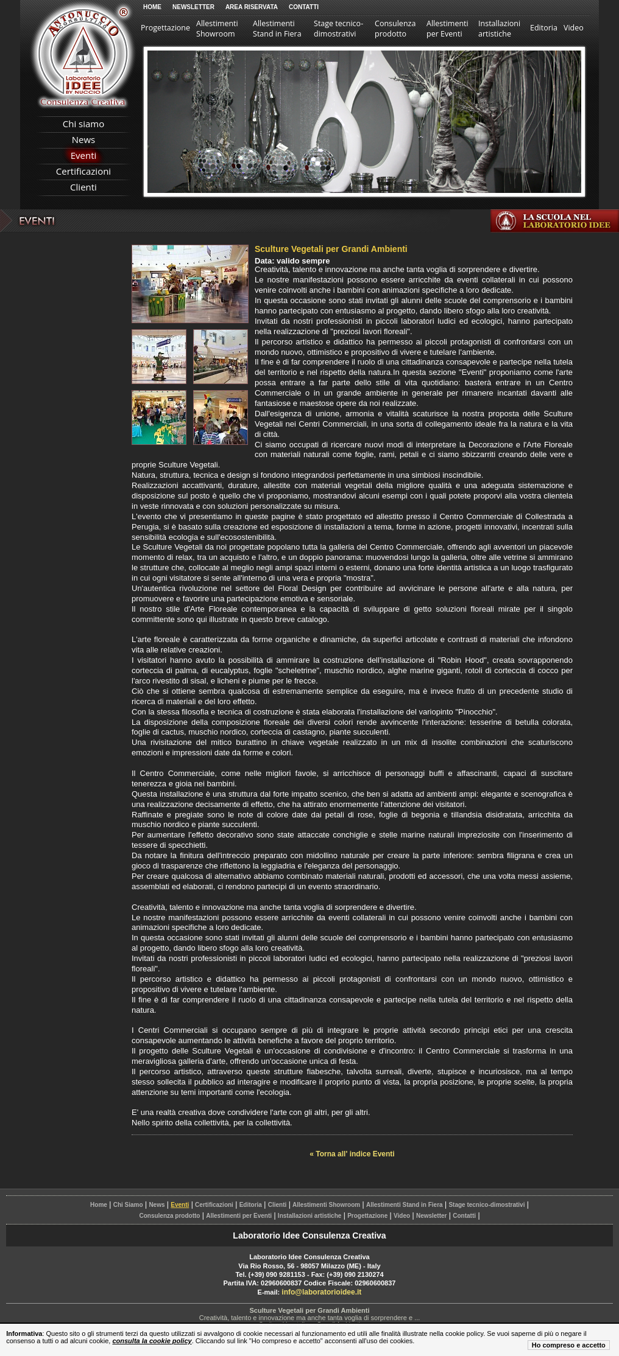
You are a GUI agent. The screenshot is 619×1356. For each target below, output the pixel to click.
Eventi (84, 155)
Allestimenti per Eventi (447, 28)
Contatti (304, 7)
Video (574, 28)
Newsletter (193, 7)
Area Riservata (251, 7)
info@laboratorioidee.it (321, 1292)
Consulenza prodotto (395, 28)
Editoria (543, 28)
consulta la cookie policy (151, 1340)
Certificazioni (83, 171)
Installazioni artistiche (499, 28)
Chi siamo (84, 123)
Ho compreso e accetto (569, 1345)
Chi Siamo (128, 1204)
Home (152, 7)
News (84, 139)
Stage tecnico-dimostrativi (338, 28)
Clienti (83, 187)
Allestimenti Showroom (217, 28)
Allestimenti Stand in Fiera (277, 28)
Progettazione (165, 28)
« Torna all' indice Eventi (352, 1154)
